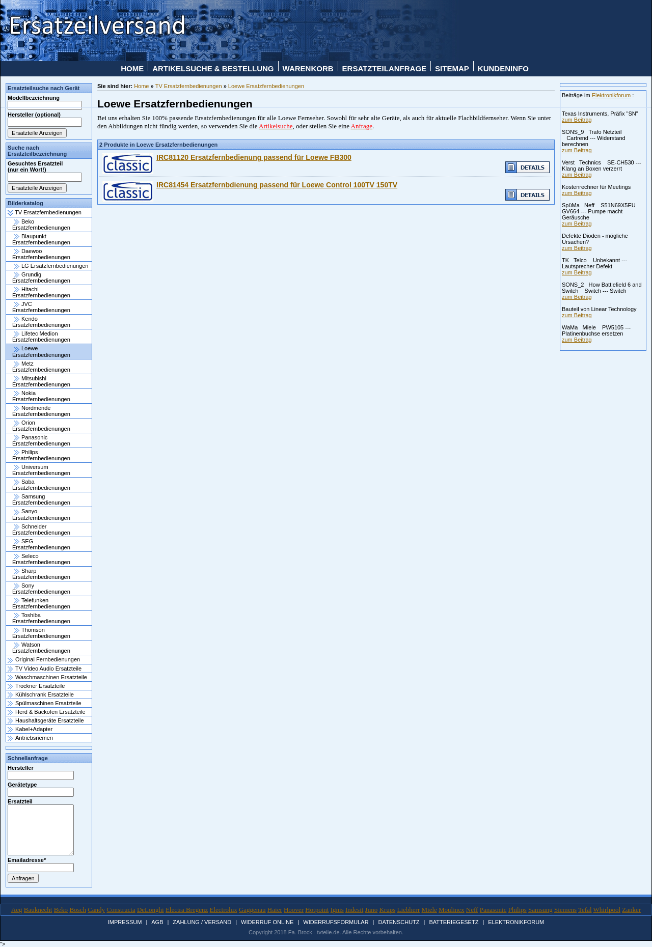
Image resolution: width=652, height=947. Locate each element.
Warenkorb (308, 68)
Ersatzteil (20, 801)
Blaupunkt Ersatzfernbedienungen (41, 239)
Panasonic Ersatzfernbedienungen (41, 440)
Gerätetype (22, 785)
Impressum (125, 922)
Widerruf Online (267, 922)
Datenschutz (398, 922)
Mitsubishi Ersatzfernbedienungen (41, 381)
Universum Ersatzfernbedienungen (41, 470)
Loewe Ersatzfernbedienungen (41, 351)
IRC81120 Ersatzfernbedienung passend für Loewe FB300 (253, 157)
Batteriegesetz (453, 922)
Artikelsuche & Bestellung (213, 68)
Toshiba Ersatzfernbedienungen (41, 618)
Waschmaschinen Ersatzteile (47, 677)
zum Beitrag (577, 120)
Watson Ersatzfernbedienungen (41, 648)
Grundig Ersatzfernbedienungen (41, 277)
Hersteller (21, 768)
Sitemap (452, 68)
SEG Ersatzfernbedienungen (41, 544)
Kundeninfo (503, 68)
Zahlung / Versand (202, 922)
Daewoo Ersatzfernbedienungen (41, 254)
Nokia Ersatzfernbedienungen (41, 396)
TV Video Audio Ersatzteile (45, 668)
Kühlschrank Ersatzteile (41, 694)
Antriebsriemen (30, 738)
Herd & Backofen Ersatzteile (47, 712)
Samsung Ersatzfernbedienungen (41, 499)
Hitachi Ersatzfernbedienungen (41, 292)
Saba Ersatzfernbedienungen (41, 485)
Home (132, 68)
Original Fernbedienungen (44, 659)
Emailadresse (26, 860)
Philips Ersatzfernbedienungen (41, 455)
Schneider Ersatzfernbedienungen (41, 529)
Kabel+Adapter (30, 729)
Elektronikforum (611, 95)
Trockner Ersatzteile (36, 686)
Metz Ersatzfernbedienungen (41, 366)
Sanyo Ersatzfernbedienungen (41, 514)
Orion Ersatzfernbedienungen (41, 426)
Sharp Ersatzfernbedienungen (41, 574)
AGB (157, 922)
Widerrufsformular (335, 922)
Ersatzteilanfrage (384, 68)
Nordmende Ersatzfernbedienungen (41, 411)
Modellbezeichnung (34, 98)
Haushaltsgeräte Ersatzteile (46, 720)
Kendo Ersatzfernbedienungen (41, 322)
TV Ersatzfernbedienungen (45, 212)
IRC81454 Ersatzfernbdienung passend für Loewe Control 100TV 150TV (276, 185)
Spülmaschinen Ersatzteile (45, 703)
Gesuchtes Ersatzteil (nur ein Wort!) (35, 166)
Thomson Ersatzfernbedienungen (41, 633)
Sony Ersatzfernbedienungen (41, 588)
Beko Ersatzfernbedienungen (41, 224)
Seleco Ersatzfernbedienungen (41, 559)
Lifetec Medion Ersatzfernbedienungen (41, 336)
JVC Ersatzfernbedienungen (41, 307)
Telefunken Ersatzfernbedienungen (41, 603)
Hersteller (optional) (34, 115)
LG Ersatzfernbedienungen (51, 266)
